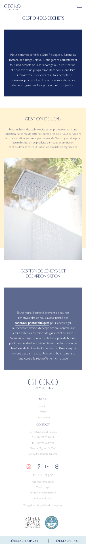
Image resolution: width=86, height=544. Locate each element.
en (40, 477)
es (34, 477)
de (51, 477)
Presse (43, 413)
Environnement (43, 418)
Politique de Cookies (43, 499)
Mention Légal (43, 488)
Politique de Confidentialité (43, 494)
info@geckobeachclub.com (44, 433)
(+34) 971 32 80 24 (44, 439)
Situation (43, 407)
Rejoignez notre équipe (43, 483)
